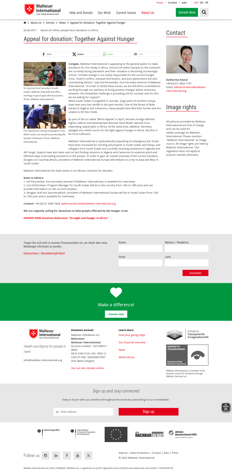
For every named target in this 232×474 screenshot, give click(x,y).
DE (201, 2)
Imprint (123, 452)
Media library (126, 357)
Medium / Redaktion (177, 242)
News (122, 349)
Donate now (116, 314)
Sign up (148, 411)
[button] (55, 54)
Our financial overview (132, 342)
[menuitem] (81, 12)
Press (160, 2)
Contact (172, 2)
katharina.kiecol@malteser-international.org (186, 88)
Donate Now (186, 12)
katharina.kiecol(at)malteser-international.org (88, 203)
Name (122, 242)
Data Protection (139, 452)
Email (122, 256)
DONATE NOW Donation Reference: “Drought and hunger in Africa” (66, 218)
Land (168, 256)
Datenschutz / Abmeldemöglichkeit (44, 253)
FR (206, 2)
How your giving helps (132, 335)
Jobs (184, 2)
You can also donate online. (87, 368)
